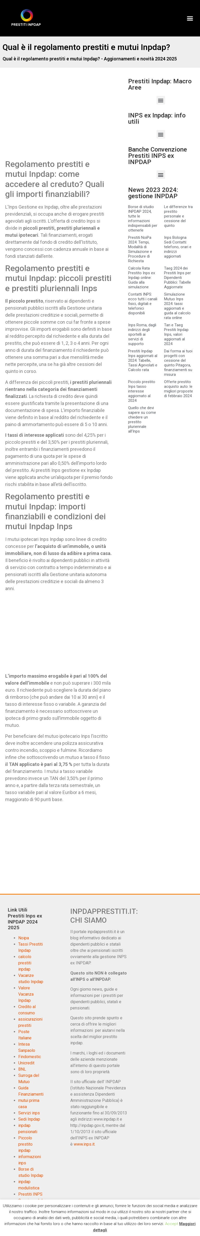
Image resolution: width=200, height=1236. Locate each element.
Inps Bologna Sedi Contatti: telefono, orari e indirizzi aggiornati (177, 247)
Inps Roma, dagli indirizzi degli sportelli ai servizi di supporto (142, 334)
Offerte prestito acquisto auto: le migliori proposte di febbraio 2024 (178, 388)
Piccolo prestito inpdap (25, 1144)
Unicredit (26, 1062)
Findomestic (29, 1056)
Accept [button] (171, 1223)
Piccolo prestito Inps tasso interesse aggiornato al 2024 (141, 391)
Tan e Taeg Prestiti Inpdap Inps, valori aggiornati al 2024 (176, 334)
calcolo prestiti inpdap (24, 963)
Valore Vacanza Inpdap (26, 994)
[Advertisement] (49, 118)
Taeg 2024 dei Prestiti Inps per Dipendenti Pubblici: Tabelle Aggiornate (177, 277)
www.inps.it (84, 1144)
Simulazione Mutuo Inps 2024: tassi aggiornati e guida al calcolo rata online (177, 306)
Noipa (23, 937)
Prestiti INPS (30, 1194)
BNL (22, 1069)
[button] (190, 18)
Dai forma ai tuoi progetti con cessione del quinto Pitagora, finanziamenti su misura (178, 363)
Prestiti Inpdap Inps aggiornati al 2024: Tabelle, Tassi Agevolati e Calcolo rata (142, 360)
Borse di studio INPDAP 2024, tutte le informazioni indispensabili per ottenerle (142, 218)
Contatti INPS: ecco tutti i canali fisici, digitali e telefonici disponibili (142, 303)
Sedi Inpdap (29, 1119)
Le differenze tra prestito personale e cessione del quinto (178, 216)
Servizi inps (29, 1112)
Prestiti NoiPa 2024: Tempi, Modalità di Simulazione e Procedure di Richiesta (140, 249)
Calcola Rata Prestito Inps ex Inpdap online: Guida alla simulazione (141, 277)
